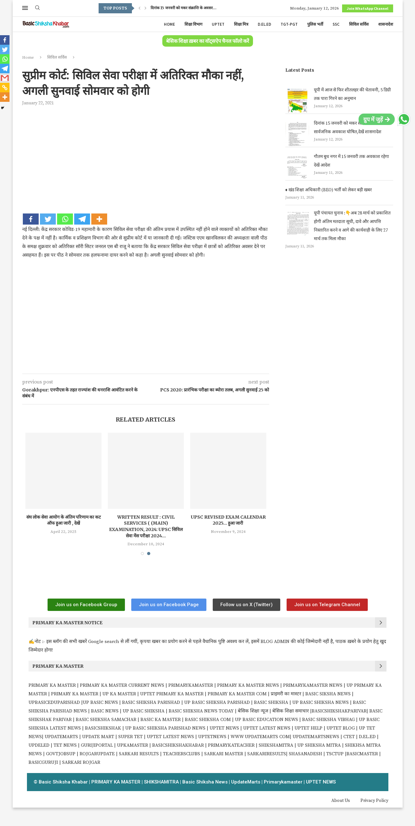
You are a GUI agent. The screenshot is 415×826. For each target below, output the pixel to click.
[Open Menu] (25, 8)
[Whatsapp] (65, 219)
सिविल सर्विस (359, 24)
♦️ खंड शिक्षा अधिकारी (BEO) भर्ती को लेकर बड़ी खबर (328, 190)
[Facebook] (31, 219)
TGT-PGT (289, 24)
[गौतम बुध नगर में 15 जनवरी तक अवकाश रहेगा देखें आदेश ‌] (297, 167)
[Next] (145, 8)
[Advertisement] (145, 158)
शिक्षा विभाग (193, 24)
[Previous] (139, 8)
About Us (340, 800)
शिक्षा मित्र (241, 24)
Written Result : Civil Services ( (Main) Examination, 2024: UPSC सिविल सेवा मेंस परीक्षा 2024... (150, 526)
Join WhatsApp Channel (367, 8)
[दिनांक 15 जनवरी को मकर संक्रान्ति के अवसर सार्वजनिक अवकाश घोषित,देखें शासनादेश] (297, 134)
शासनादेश (385, 24)
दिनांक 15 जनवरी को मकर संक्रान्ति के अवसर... (184, 8)
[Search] (37, 8)
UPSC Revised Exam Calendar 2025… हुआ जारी (232, 520)
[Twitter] (48, 219)
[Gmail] (5, 78)
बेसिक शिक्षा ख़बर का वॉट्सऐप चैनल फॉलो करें (207, 41)
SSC (336, 24)
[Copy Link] (5, 87)
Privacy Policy (374, 800)
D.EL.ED (264, 24)
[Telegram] (82, 219)
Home (169, 24)
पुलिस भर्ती (315, 24)
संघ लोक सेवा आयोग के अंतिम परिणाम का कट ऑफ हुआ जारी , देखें (67, 520)
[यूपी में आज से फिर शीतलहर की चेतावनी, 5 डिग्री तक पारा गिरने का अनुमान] (297, 101)
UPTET (218, 24)
